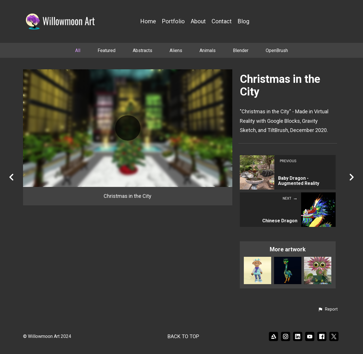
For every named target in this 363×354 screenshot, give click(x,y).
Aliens (176, 50)
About (198, 21)
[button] (328, 309)
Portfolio (173, 21)
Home (148, 21)
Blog (243, 21)
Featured (106, 50)
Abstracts (142, 50)
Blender (240, 50)
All (77, 50)
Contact (222, 21)
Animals (207, 50)
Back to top (183, 336)
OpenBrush (277, 50)
